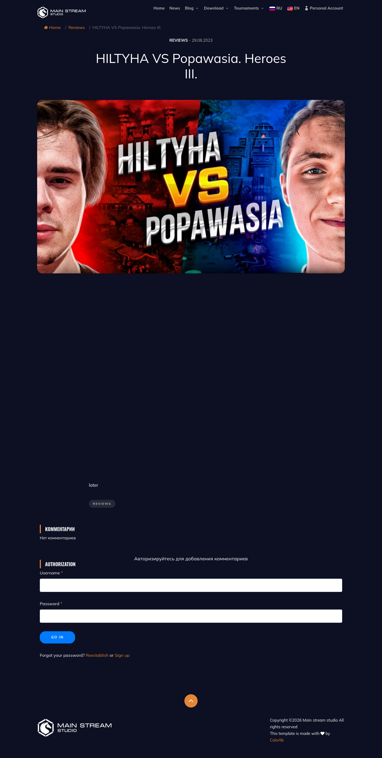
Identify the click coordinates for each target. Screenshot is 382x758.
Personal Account (323, 8)
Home (158, 8)
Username (50, 572)
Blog (192, 8)
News (175, 8)
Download (216, 8)
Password (49, 603)
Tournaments (249, 8)
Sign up (122, 655)
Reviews (76, 27)
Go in (57, 637)
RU (275, 8)
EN (293, 8)
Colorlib (277, 740)
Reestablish (97, 655)
